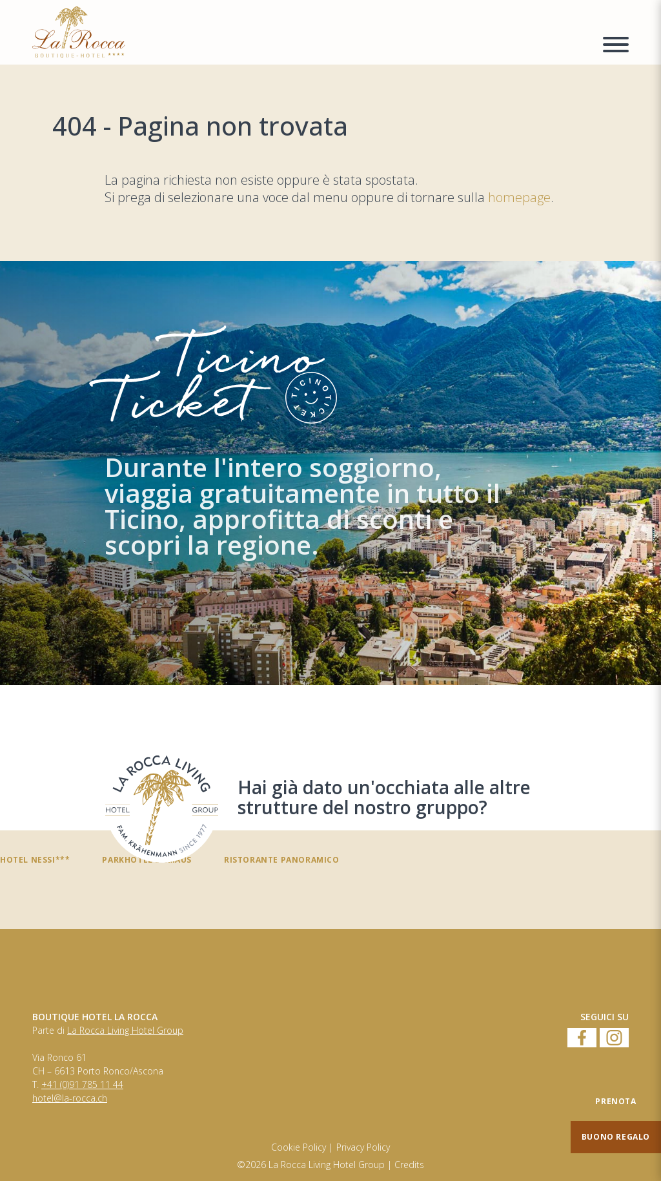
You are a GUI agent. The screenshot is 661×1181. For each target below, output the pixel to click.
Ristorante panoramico (282, 859)
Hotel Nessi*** (35, 859)
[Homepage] (309, 32)
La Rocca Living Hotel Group (125, 1030)
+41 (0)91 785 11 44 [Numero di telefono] (82, 1084)
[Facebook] (581, 1038)
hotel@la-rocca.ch (69, 1098)
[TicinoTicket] (330, 473)
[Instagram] (614, 1038)
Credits (409, 1164)
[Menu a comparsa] (616, 46)
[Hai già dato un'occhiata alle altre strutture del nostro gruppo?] (161, 806)
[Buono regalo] (616, 1137)
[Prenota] (616, 1101)
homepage (519, 197)
